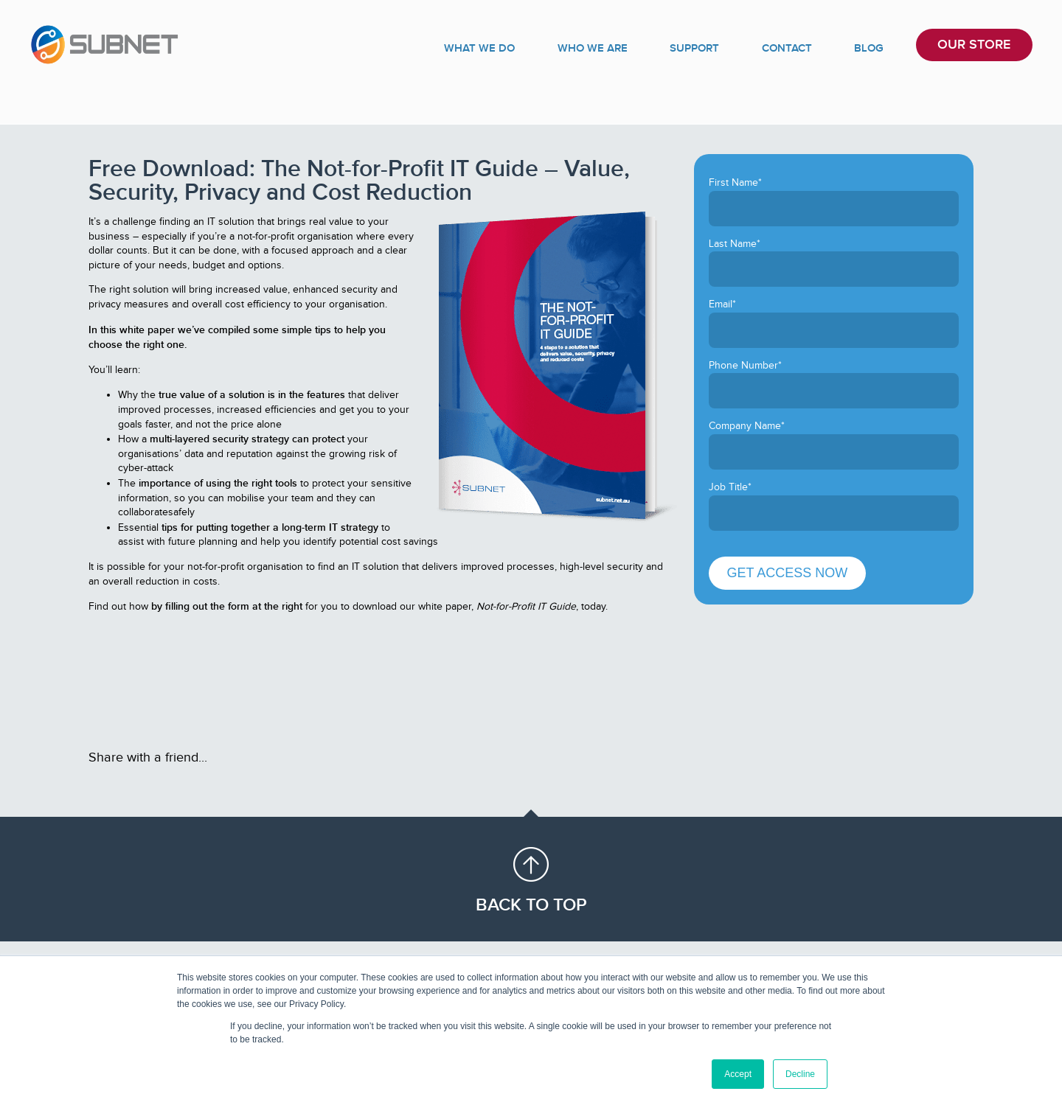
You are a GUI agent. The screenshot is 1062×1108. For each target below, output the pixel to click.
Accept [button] (738, 1074)
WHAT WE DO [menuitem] (537, 47)
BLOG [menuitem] (884, 47)
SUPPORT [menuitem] (734, 47)
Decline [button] (800, 1074)
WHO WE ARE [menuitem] (641, 47)
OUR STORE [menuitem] (977, 47)
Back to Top (531, 905)
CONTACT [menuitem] (815, 47)
